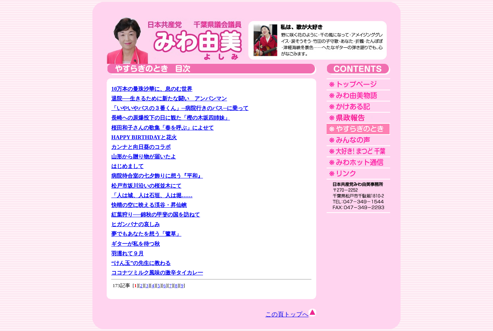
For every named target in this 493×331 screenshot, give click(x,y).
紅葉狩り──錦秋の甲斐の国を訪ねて (155, 214)
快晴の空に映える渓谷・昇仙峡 (149, 205)
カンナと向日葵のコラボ (141, 147)
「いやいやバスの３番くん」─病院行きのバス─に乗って (179, 108)
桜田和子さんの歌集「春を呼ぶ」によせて (162, 128)
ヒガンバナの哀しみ (135, 224)
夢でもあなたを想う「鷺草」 (146, 234)
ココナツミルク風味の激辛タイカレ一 (157, 272)
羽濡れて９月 (127, 253)
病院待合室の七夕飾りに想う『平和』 (157, 176)
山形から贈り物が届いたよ (143, 156)
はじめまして (127, 166)
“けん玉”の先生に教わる (141, 263)
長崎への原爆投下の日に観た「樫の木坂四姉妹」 (170, 118)
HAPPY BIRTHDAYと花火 (144, 137)
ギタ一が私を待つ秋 (135, 244)
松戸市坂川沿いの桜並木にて (146, 186)
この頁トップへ (290, 314)
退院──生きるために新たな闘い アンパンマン (169, 98)
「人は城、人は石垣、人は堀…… (152, 195)
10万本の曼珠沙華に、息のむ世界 (151, 89)
